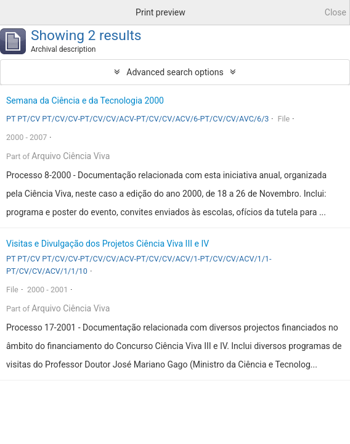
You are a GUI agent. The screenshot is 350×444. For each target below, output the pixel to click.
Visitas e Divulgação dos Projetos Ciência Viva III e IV (107, 244)
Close (335, 12)
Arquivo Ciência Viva (70, 156)
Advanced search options (174, 72)
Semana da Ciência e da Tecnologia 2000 (85, 100)
